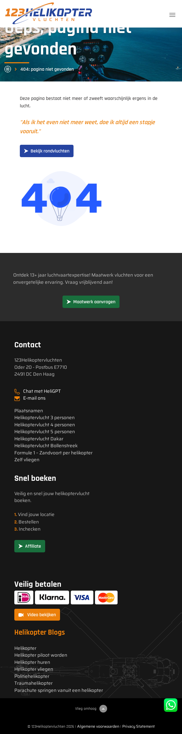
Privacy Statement (138, 726)
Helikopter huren (32, 662)
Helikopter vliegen (33, 669)
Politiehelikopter (31, 676)
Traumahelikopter (33, 683)
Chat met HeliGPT (42, 391)
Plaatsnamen (28, 410)
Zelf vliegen (26, 459)
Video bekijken (37, 615)
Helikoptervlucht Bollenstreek (46, 445)
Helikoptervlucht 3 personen (44, 417)
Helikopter (25, 648)
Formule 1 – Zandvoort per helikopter (53, 452)
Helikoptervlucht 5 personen (44, 431)
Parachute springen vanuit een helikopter (58, 690)
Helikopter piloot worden (40, 655)
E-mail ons (34, 398)
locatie (47, 514)
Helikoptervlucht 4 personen (44, 424)
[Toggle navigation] (172, 15)
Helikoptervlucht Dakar (38, 438)
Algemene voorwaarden (98, 726)
